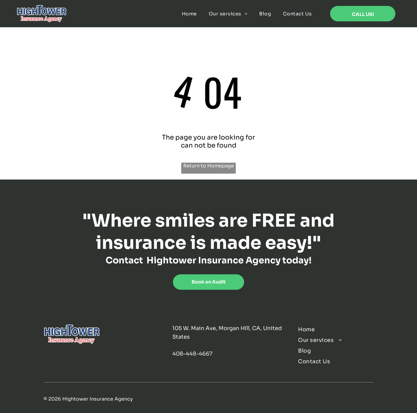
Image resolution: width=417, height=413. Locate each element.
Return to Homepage (208, 166)
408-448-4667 (192, 353)
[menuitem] (189, 13)
